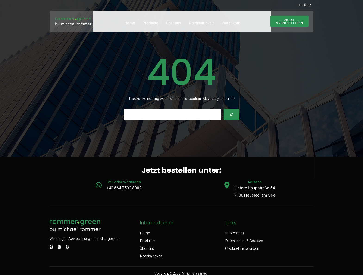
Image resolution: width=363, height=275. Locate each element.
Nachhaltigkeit (201, 19)
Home (130, 19)
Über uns (173, 19)
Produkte (150, 19)
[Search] (231, 110)
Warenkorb (231, 19)
